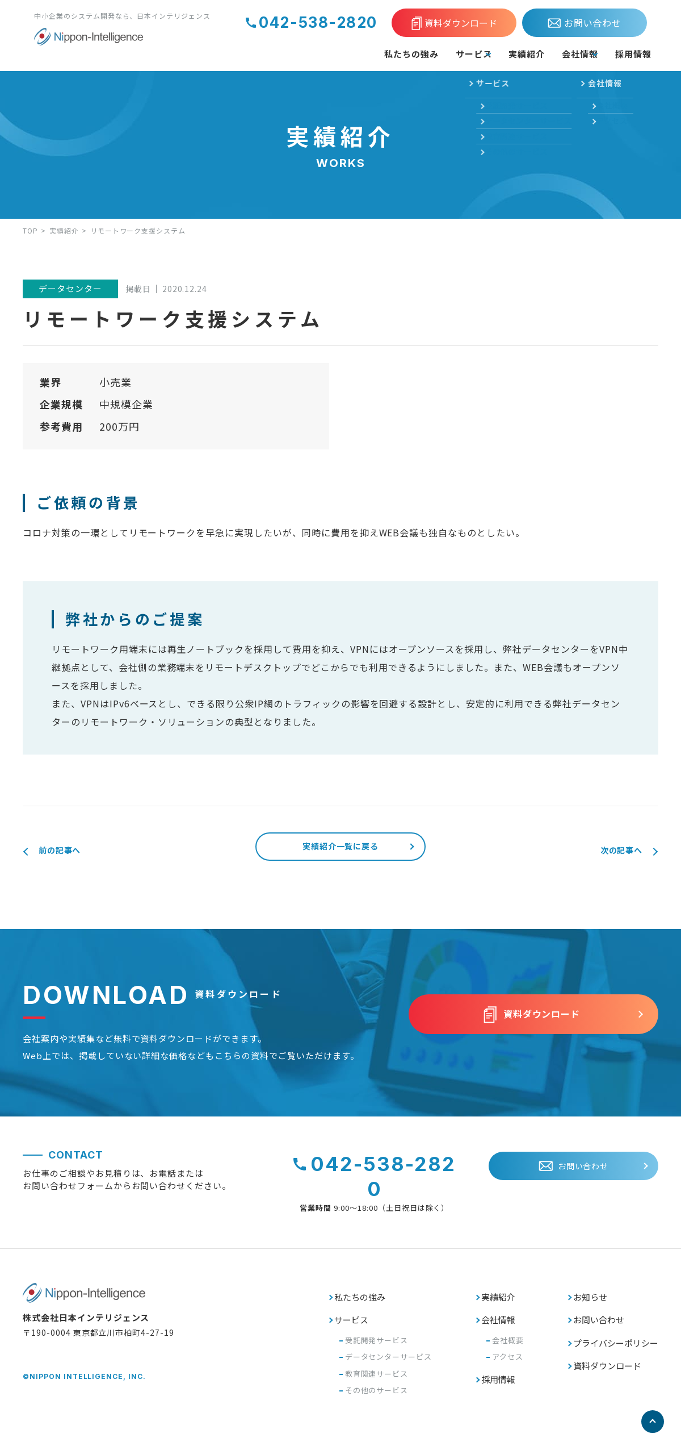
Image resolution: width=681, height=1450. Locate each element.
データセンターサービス (388, 1364)
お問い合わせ (598, 1327)
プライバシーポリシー (615, 1350)
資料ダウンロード (607, 1373)
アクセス (507, 1364)
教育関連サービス (377, 1381)
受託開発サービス (377, 1347)
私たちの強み (337, 53)
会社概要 (508, 1347)
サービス (412, 53)
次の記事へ (612, 851)
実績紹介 (487, 53)
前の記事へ (69, 851)
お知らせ (590, 1304)
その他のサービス (377, 1397)
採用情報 (627, 53)
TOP (30, 230)
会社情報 (552, 53)
